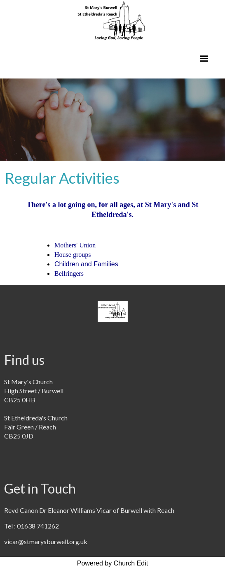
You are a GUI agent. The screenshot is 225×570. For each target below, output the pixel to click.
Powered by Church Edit (112, 563)
